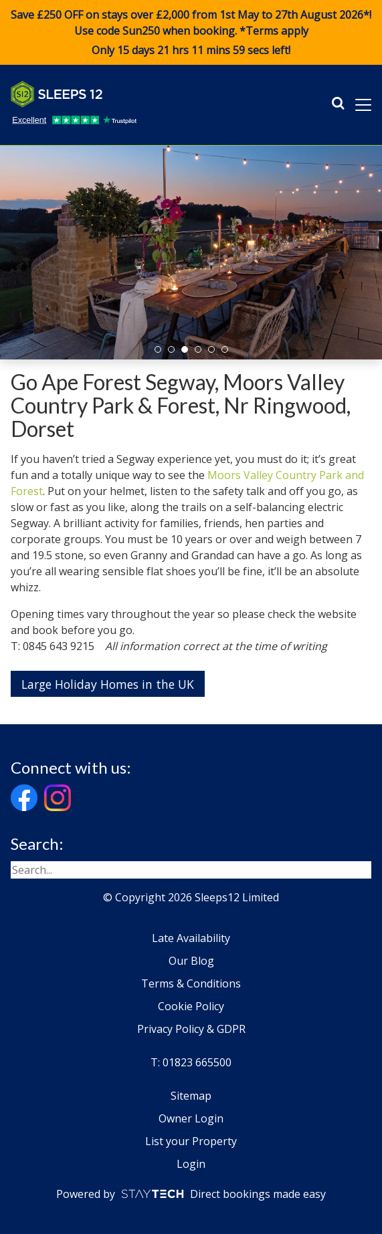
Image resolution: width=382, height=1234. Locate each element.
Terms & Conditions (191, 983)
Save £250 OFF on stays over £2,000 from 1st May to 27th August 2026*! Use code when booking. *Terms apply (191, 32)
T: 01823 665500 (191, 1062)
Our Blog (191, 960)
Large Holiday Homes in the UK (107, 684)
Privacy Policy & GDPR (191, 1029)
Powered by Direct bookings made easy (191, 1194)
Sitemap (191, 1095)
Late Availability (191, 938)
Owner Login (191, 1118)
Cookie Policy (191, 1006)
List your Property (191, 1141)
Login (191, 1163)
